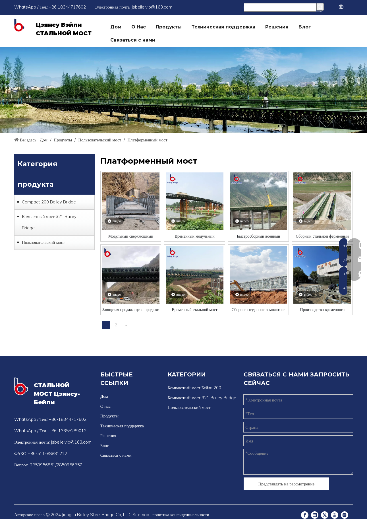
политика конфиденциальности (180, 514)
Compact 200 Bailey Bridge (49, 202)
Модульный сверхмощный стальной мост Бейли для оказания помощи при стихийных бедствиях (130, 236)
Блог (104, 445)
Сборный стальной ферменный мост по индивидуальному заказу (322, 236)
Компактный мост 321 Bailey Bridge (49, 222)
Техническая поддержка (122, 426)
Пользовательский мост (43, 242)
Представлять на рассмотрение (286, 484)
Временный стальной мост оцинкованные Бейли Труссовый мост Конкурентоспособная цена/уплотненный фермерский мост (194, 309)
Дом (104, 396)
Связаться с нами (116, 455)
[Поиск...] (280, 7)
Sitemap (140, 514)
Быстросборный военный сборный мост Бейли (258, 236)
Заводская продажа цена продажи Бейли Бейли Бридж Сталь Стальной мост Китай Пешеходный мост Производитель (130, 309)
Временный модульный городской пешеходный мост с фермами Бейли (195, 236)
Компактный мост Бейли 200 (194, 387)
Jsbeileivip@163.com (152, 7)
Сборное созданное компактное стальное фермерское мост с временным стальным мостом (258, 309)
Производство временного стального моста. (322, 309)
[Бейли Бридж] (183, 90)
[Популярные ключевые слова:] (320, 7)
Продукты (109, 416)
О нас (105, 406)
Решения (108, 435)
